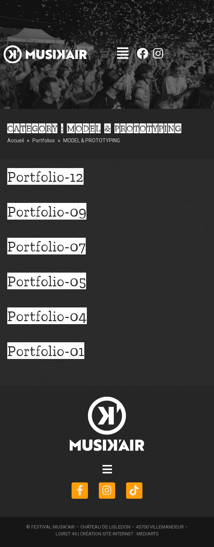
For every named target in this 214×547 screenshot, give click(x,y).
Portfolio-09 (46, 211)
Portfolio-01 (45, 350)
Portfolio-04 (47, 315)
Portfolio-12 (45, 176)
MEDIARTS (148, 533)
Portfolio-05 (46, 281)
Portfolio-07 (46, 246)
